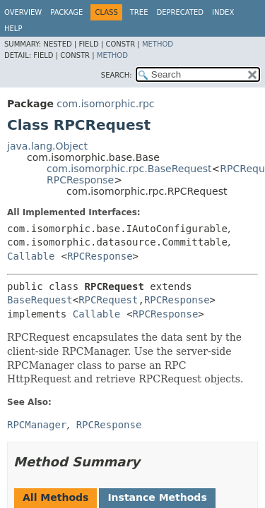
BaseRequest (40, 300)
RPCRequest (108, 300)
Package (66, 12)
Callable (30, 256)
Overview (23, 12)
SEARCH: (116, 75)
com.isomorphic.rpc (105, 103)
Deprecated (180, 12)
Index (223, 12)
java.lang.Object (47, 146)
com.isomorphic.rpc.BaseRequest (129, 168)
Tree (139, 12)
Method (157, 44)
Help (13, 28)
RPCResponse (80, 180)
